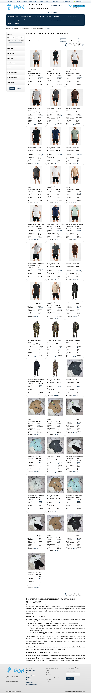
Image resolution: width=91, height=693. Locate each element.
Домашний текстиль (24, 20)
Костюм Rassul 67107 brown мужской (53, 496)
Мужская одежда (26, 16)
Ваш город (55, 1)
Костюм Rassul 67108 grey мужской (35, 495)
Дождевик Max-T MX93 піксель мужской (34, 341)
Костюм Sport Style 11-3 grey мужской (34, 109)
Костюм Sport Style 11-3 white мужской (73, 70)
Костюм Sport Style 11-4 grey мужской (34, 70)
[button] (47, 1)
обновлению (63, 40)
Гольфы (56, 16)
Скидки (75, 20)
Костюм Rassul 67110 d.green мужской (53, 457)
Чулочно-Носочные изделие (52, 20)
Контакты (41, 1)
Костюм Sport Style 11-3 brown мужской (73, 109)
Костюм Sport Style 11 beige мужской (53, 302)
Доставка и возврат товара (29, 1)
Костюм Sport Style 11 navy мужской (55, 224)
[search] (68, 16)
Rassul (78, 386)
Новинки (66, 20)
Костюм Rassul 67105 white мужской (35, 534)
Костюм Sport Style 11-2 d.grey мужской (34, 186)
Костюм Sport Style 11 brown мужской (72, 264)
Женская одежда (13, 16)
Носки (49, 16)
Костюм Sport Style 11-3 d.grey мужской (54, 109)
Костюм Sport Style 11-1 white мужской (53, 186)
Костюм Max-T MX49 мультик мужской (73, 341)
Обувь (9, 23)
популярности (40, 40)
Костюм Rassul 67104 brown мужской (53, 534)
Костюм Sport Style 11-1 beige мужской (73, 186)
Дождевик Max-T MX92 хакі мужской (74, 302)
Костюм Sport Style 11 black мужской (35, 302)
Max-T (78, 307)
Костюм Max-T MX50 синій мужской (35, 379)
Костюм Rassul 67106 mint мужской (74, 495)
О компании (17, 1)
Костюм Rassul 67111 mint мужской (35, 456)
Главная (10, 1)
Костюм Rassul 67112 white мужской (74, 418)
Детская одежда (39, 16)
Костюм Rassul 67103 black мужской (74, 534)
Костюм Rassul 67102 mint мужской (35, 572)
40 (79, 40)
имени (49, 40)
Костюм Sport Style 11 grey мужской (35, 263)
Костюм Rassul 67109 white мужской (74, 456)
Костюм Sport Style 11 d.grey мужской (53, 264)
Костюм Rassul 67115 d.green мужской (73, 380)
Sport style (40, 77)
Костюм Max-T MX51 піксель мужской (53, 380)
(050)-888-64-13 (53, 12)
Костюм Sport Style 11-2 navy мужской (53, 148)
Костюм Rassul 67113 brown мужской (53, 418)
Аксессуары (11, 20)
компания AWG (81, 691)
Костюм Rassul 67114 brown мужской (33, 418)
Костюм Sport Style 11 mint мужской (74, 224)
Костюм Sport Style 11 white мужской (35, 224)
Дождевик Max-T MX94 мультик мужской (54, 341)
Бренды (17, 23)
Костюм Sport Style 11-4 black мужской (53, 70)
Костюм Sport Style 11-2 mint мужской (72, 148)
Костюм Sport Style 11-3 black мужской (34, 148)
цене (55, 40)
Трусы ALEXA (37, 20)
